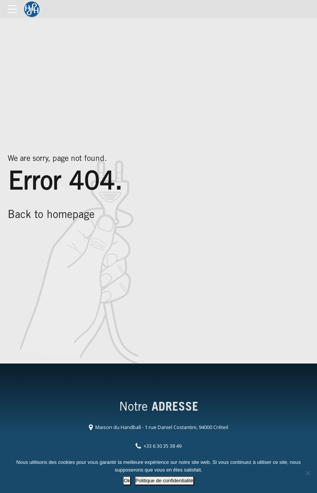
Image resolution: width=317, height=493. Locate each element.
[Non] (307, 473)
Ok (127, 480)
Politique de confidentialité (164, 480)
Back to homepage (51, 215)
